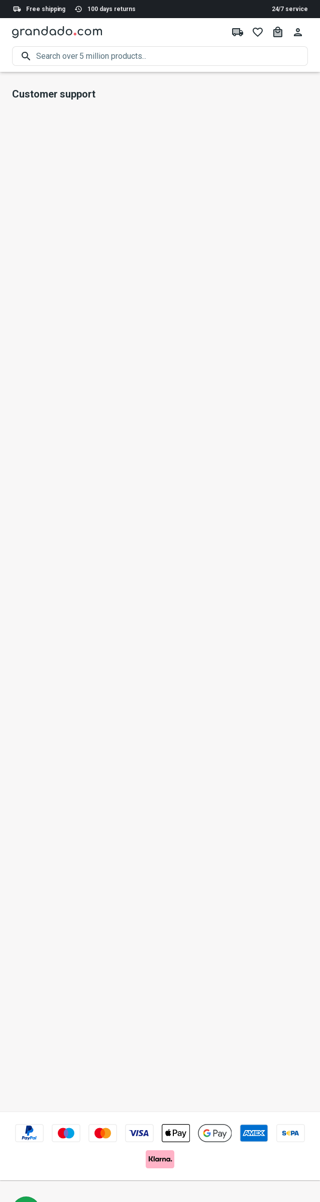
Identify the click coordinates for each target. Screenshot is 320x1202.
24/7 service (290, 9)
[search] (172, 56)
